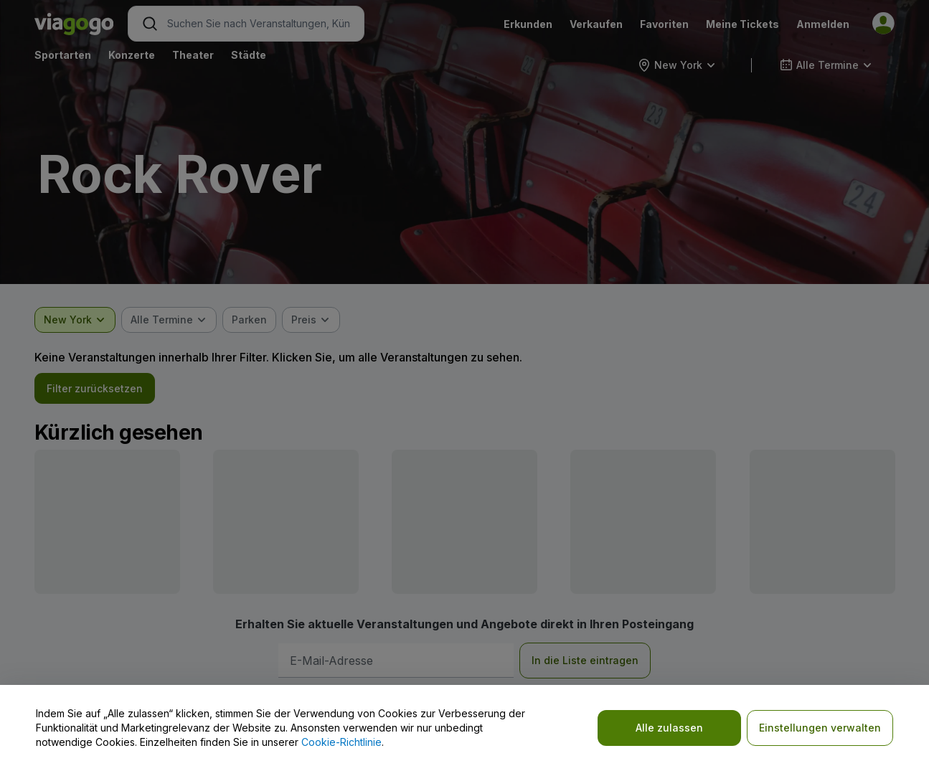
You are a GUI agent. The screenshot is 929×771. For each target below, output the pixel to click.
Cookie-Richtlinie (341, 742)
